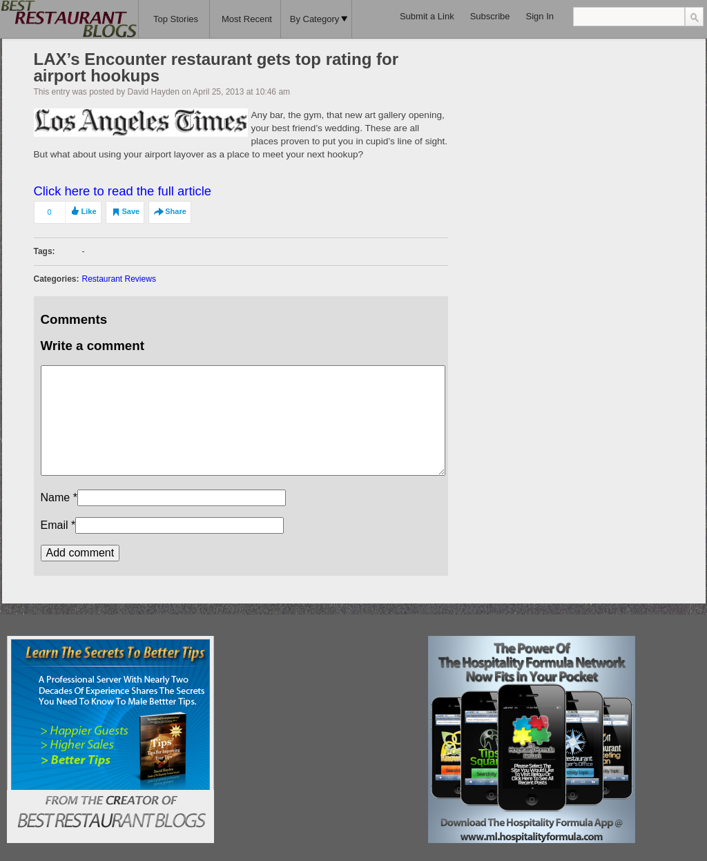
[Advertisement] (321, 722)
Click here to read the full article (123, 191)
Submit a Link (427, 16)
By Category (319, 19)
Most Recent (247, 19)
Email (54, 525)
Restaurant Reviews (119, 279)
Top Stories (175, 19)
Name (55, 497)
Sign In (540, 16)
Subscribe (490, 16)
